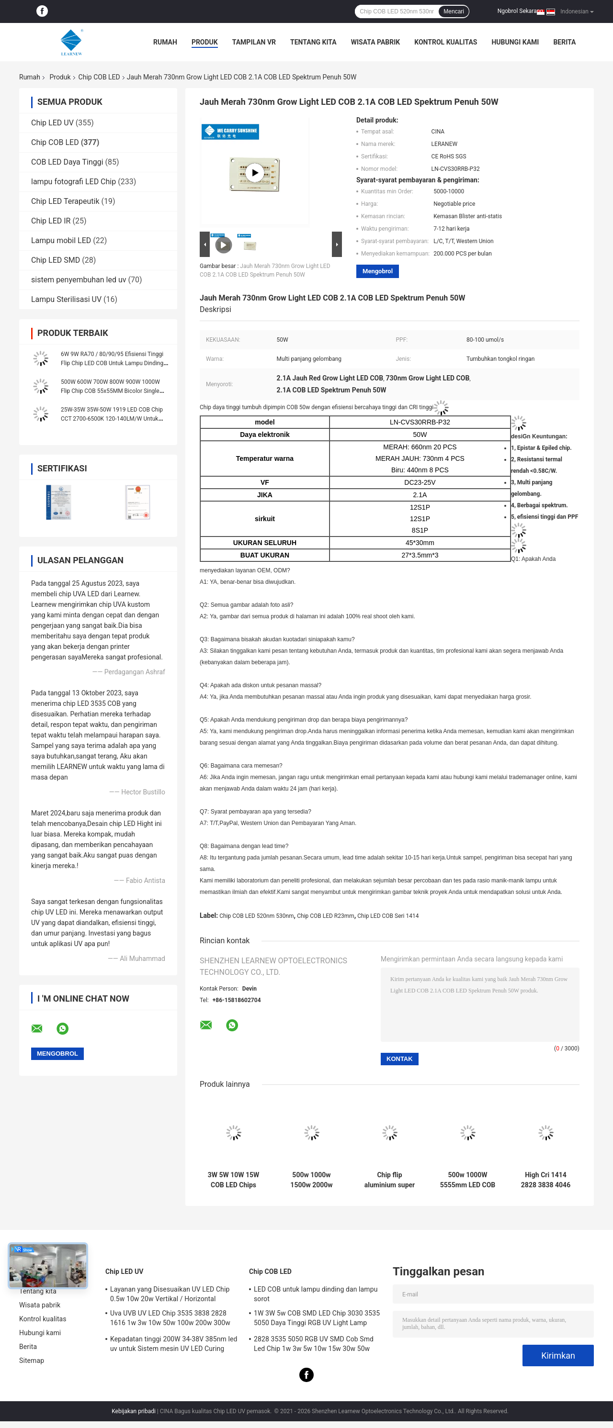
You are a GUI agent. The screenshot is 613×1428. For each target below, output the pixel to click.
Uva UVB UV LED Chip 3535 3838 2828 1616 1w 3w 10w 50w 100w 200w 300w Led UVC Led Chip (170, 1319)
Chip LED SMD (55, 260)
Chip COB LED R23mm (325, 916)
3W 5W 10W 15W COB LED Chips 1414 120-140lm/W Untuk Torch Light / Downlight (234, 1180)
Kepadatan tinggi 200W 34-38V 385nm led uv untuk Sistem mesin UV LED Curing (174, 1343)
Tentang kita (313, 42)
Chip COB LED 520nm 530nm (256, 916)
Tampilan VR (254, 42)
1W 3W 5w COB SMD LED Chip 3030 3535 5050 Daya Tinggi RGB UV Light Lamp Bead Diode (317, 1319)
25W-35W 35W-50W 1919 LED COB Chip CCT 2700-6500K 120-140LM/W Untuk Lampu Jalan (112, 418)
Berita (564, 42)
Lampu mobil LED (61, 240)
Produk (205, 42)
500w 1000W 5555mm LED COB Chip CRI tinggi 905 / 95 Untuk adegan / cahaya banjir (468, 1180)
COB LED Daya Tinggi (67, 162)
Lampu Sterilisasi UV (66, 299)
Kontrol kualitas (445, 42)
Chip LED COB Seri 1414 (388, 916)
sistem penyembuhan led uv (78, 279)
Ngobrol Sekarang (520, 11)
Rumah (165, 42)
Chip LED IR (50, 220)
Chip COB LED (99, 77)
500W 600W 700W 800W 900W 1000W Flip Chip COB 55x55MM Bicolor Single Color (110, 391)
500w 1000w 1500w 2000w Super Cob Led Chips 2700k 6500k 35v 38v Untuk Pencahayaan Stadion (311, 1180)
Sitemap (31, 1360)
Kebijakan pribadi (134, 1411)
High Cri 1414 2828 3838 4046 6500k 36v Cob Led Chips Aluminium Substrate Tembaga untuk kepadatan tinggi (546, 1180)
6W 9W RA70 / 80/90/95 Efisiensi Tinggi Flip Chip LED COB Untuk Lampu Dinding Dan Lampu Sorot (112, 363)
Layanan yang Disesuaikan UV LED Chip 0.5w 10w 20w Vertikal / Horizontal (169, 1294)
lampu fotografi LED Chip (73, 181)
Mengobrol (378, 271)
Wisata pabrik (375, 42)
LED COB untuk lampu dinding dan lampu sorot (315, 1294)
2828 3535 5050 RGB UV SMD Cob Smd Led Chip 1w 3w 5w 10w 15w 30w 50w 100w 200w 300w (314, 1345)
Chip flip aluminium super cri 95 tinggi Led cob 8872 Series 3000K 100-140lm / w (389, 1180)
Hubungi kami (515, 42)
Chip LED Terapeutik (65, 201)
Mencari (453, 11)
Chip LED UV (52, 122)
